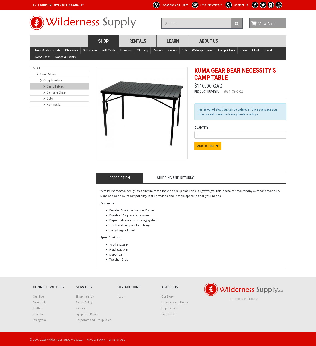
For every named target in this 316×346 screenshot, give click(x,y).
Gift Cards (109, 50)
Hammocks (52, 104)
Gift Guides (90, 50)
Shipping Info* (85, 296)
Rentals (137, 41)
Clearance (71, 50)
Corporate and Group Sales (93, 320)
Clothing (142, 50)
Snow (243, 50)
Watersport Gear (202, 50)
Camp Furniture (51, 80)
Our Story (167, 296)
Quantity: (201, 127)
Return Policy (84, 302)
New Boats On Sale (47, 50)
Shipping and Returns (175, 178)
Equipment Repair (87, 314)
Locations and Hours (174, 302)
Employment (169, 308)
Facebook (39, 302)
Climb (256, 50)
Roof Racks (43, 57)
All (36, 68)
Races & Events (65, 57)
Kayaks (172, 50)
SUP (184, 50)
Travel (268, 50)
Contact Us (168, 314)
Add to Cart (207, 146)
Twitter (37, 308)
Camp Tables (53, 86)
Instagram (39, 320)
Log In (122, 296)
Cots (48, 98)
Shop (103, 41)
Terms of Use (116, 339)
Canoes (158, 50)
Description (119, 178)
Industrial (126, 50)
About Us (208, 41)
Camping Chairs (55, 92)
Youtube (38, 314)
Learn (173, 41)
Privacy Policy (96, 339)
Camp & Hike (226, 50)
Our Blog (38, 296)
